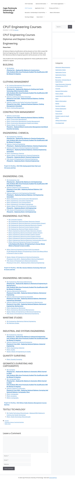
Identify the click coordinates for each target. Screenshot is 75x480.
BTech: (15, 108)
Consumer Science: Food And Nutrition (14, 422)
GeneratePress (53, 477)
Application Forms (41, 8)
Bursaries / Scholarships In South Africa (36, 12)
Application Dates (60, 70)
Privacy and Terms (55, 8)
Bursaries (58, 77)
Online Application (60, 108)
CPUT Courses (28, 8)
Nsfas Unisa (7, 424)
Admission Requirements (62, 67)
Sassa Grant (41, 17)
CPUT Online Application (59, 3)
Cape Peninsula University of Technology (10, 10)
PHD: (23, 313)
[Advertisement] (65, 45)
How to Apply (59, 93)
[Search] (70, 27)
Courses (7, 420)
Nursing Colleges (29, 17)
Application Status (60, 75)
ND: (27, 91)
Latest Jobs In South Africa (63, 96)
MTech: (27, 244)
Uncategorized (59, 123)
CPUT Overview (29, 3)
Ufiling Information (61, 120)
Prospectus (58, 111)
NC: (19, 85)
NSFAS (57, 103)
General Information (43, 3)
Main (56, 98)
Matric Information (55, 12)
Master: (27, 127)
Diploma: (25, 98)
